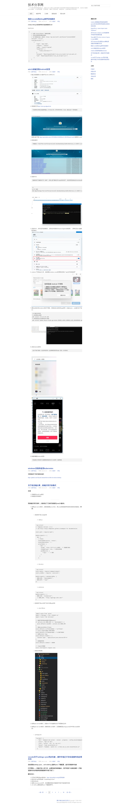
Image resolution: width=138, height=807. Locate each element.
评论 (58, 21)
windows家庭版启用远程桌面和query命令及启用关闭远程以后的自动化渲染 (100, 24)
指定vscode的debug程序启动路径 (41, 19)
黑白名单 (62, 13)
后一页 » (69, 792)
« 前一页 (41, 792)
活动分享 (93, 76)
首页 (31, 13)
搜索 (109, 6)
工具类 (46, 13)
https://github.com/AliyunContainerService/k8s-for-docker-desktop (44, 477)
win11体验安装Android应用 (39, 69)
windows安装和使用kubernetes (40, 468)
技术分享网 (35, 5)
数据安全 (93, 74)
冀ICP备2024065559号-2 (63, 800)
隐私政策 (54, 13)
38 (63, 792)
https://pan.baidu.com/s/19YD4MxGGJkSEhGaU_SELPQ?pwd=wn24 (57, 137)
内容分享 (93, 71)
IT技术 (53, 21)
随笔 (92, 78)
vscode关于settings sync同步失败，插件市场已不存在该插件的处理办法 (100, 59)
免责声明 (38, 13)
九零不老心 (34, 21)
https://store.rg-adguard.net (44, 106)
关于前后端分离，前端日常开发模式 (42, 485)
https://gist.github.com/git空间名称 (56, 777)
